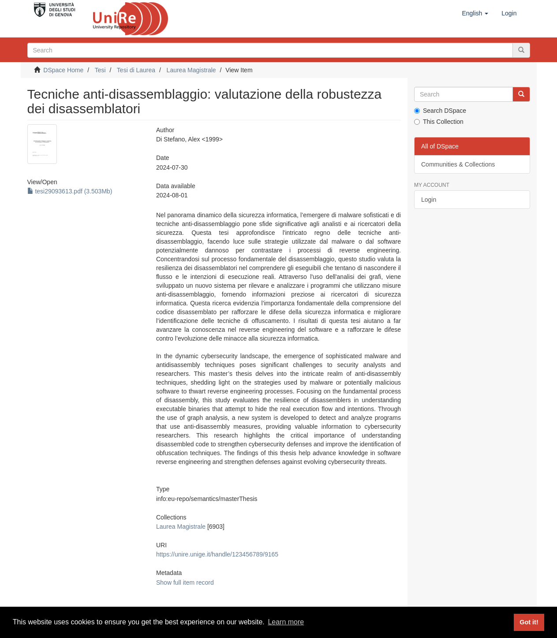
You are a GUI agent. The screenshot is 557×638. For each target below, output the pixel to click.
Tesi (100, 70)
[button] (475, 13)
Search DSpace (440, 110)
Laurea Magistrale (191, 70)
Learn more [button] (286, 622)
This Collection (439, 121)
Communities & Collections (458, 164)
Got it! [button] (529, 622)
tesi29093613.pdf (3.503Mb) (69, 191)
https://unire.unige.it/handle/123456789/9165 (217, 554)
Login (428, 199)
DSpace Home (63, 70)
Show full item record (185, 582)
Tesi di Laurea (136, 70)
